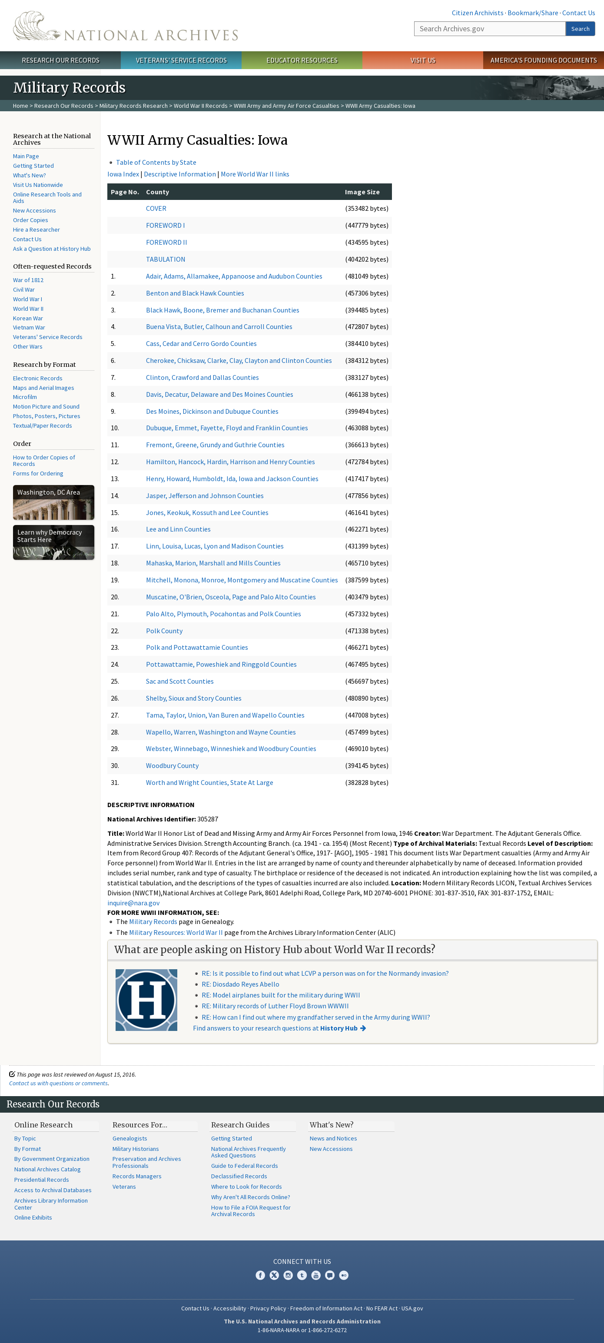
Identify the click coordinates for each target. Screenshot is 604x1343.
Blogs (330, 1275)
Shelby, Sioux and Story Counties (194, 698)
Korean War (28, 318)
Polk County (164, 630)
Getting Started (33, 166)
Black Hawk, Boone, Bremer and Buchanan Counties (222, 310)
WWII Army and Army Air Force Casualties (286, 106)
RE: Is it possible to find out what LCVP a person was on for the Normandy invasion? (325, 973)
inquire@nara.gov (133, 902)
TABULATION (166, 259)
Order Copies (30, 220)
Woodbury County (172, 765)
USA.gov (412, 1308)
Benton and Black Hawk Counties (195, 293)
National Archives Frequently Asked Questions (248, 1152)
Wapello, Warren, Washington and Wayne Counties (221, 732)
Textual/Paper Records (42, 425)
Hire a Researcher (36, 229)
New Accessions (34, 210)
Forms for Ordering (38, 473)
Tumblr (302, 1275)
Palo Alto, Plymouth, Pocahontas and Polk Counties (223, 613)
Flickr (344, 1275)
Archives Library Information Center (51, 1204)
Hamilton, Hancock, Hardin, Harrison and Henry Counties (230, 461)
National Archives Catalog (47, 1169)
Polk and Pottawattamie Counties (197, 647)
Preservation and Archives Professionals (147, 1162)
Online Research (43, 1124)
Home (20, 106)
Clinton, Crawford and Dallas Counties (202, 377)
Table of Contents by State (156, 162)
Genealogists (130, 1138)
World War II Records (201, 106)
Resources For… (140, 1124)
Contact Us (578, 12)
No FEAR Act (382, 1308)
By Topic (25, 1138)
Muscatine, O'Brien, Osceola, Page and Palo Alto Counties (231, 596)
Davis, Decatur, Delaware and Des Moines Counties (219, 394)
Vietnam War (29, 327)
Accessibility (229, 1308)
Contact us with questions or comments (58, 1083)
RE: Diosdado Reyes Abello (240, 984)
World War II (28, 308)
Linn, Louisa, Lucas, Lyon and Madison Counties (215, 546)
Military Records (153, 921)
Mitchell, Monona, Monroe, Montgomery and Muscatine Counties (242, 579)
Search (580, 29)
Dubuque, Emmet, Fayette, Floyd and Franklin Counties (227, 427)
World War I (27, 299)
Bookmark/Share (533, 12)
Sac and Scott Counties (180, 681)
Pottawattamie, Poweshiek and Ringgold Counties (221, 664)
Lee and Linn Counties (178, 529)
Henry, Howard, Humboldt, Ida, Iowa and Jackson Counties (232, 478)
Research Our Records (61, 60)
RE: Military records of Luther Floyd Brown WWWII (275, 1005)
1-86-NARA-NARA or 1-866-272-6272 (302, 1330)
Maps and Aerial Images (43, 388)
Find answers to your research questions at (275, 1028)
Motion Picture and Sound (46, 406)
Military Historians (136, 1149)
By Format (27, 1149)
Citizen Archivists (478, 12)
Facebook (260, 1275)
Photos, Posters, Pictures (46, 416)
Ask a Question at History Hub (52, 249)
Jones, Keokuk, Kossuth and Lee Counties (207, 512)
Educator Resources (302, 60)
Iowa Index (123, 174)
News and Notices (333, 1138)
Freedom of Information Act (326, 1308)
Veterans (124, 1186)
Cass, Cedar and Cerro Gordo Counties (201, 343)
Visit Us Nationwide (38, 185)
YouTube (316, 1275)
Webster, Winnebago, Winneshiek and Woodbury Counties (231, 748)
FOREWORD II (166, 242)
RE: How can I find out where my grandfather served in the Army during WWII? (316, 1017)
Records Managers (137, 1176)
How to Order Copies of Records (44, 460)
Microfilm (25, 397)
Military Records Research (134, 106)
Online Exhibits (33, 1217)
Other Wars (28, 346)
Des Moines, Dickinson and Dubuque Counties (212, 411)
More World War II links (255, 174)
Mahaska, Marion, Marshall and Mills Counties (213, 562)
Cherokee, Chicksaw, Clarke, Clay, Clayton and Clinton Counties (239, 360)
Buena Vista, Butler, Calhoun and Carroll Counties (219, 326)
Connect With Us (302, 1261)
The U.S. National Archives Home (125, 25)
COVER (156, 208)
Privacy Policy (268, 1308)
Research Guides (240, 1124)
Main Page (26, 156)
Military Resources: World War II (176, 932)
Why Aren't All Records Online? (250, 1197)
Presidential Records (41, 1179)
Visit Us (423, 60)
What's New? (29, 175)
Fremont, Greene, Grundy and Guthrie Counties (215, 444)
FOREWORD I (165, 225)
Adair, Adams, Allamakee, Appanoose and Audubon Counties (234, 276)
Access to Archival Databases (53, 1190)
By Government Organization (52, 1159)
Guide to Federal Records (244, 1166)
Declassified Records (239, 1176)
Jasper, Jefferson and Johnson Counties (205, 495)
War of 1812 (28, 280)
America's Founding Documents (544, 60)
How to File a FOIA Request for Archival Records (251, 1210)
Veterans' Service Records (181, 60)
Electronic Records (38, 378)
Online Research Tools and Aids (47, 197)
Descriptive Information (180, 174)
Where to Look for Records (246, 1186)
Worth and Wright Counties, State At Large (209, 782)
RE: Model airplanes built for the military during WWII (281, 995)
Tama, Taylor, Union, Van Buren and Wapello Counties (225, 715)
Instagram (288, 1275)
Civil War (24, 289)
